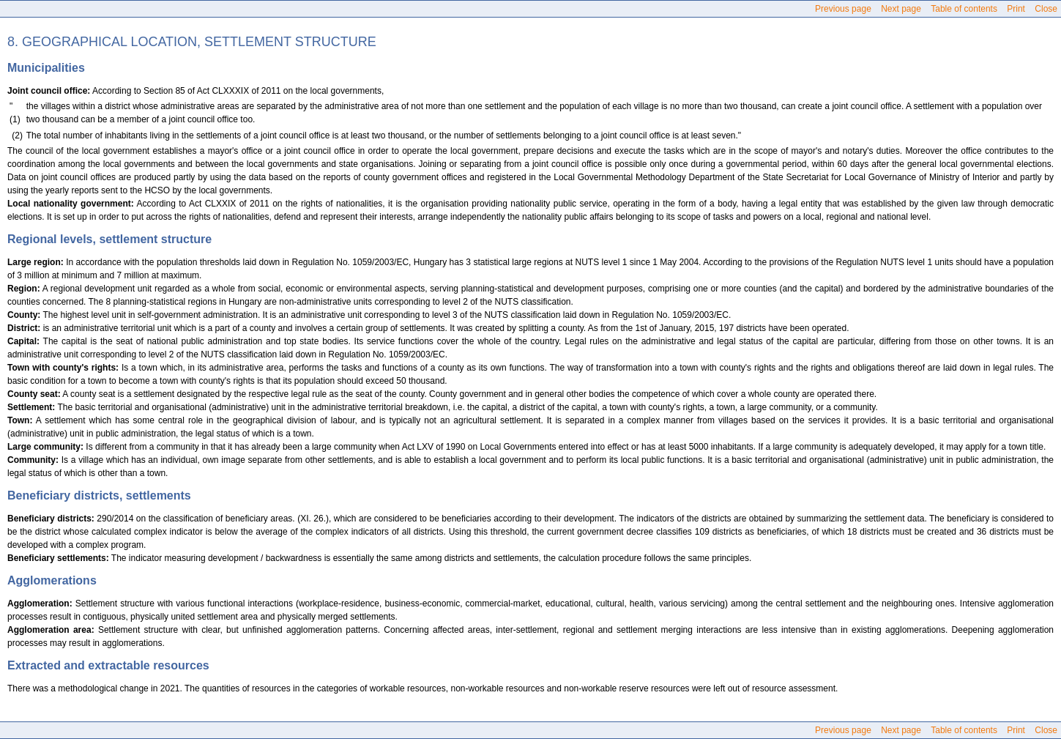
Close (1046, 9)
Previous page (843, 9)
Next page (901, 9)
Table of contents (964, 9)
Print (1016, 9)
